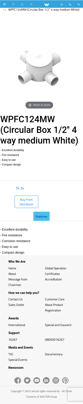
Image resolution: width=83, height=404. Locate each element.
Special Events (17, 359)
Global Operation (55, 268)
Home (12, 268)
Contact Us (15, 299)
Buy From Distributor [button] (26, 201)
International (16, 324)
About (12, 273)
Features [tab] (41, 216)
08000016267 (54, 339)
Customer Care (54, 299)
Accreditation (53, 279)
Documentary (54, 354)
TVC (11, 354)
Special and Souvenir (58, 324)
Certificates (52, 273)
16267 (12, 339)
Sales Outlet (16, 304)
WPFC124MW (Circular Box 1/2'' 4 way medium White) (43, 9)
